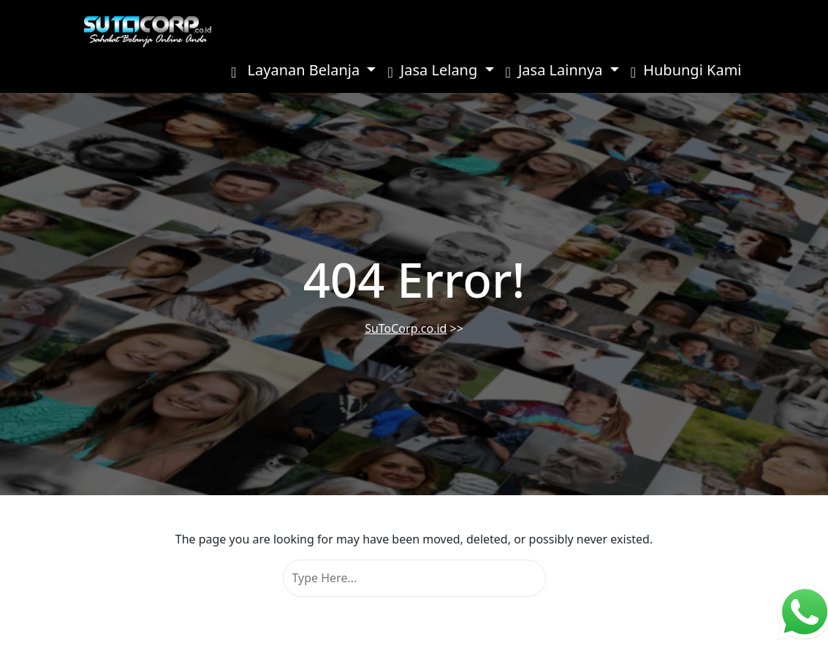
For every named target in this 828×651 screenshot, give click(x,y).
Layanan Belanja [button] (297, 70)
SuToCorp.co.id (406, 328)
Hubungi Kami (686, 70)
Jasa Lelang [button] (434, 70)
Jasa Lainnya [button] (556, 70)
